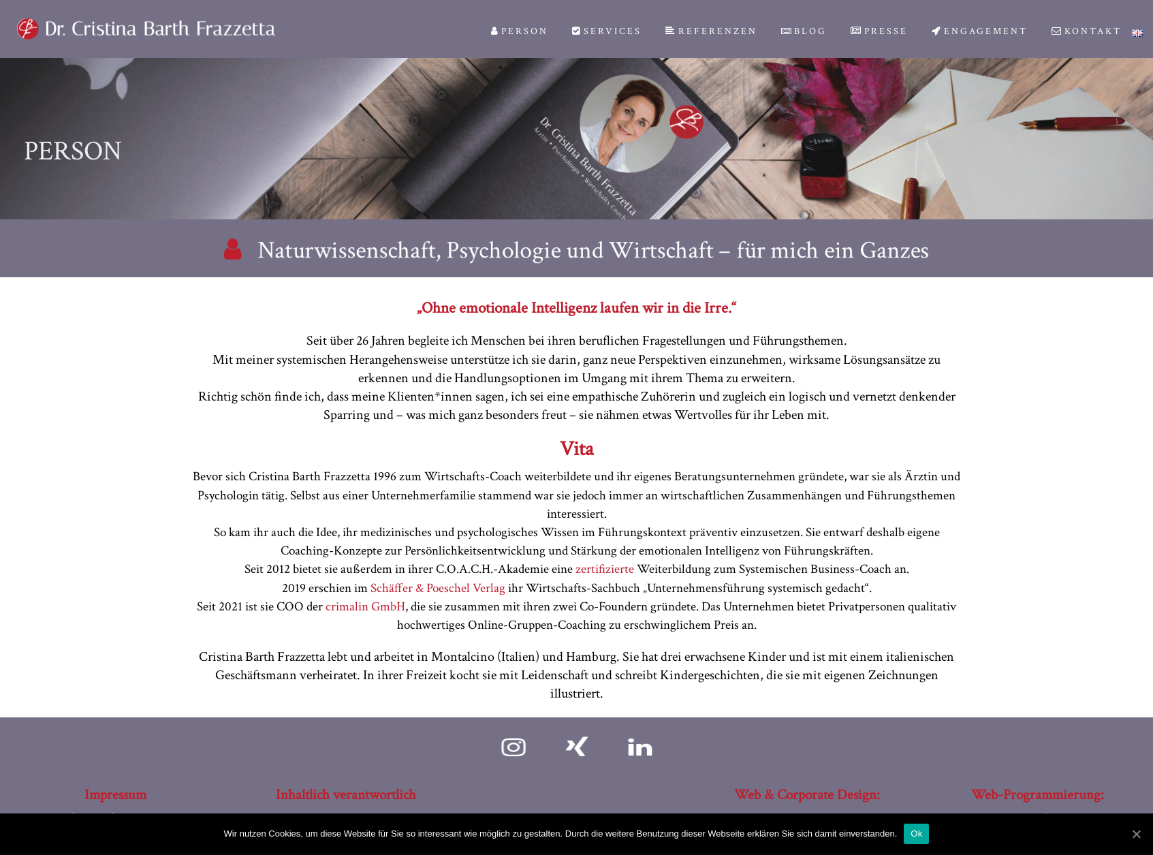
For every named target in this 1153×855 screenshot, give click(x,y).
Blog (804, 31)
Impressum (115, 795)
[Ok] (1136, 834)
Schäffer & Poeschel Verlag (437, 588)
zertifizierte (604, 569)
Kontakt (1087, 31)
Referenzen (711, 31)
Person (519, 31)
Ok (916, 833)
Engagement (980, 31)
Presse (879, 31)
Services (607, 31)
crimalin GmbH (365, 606)
